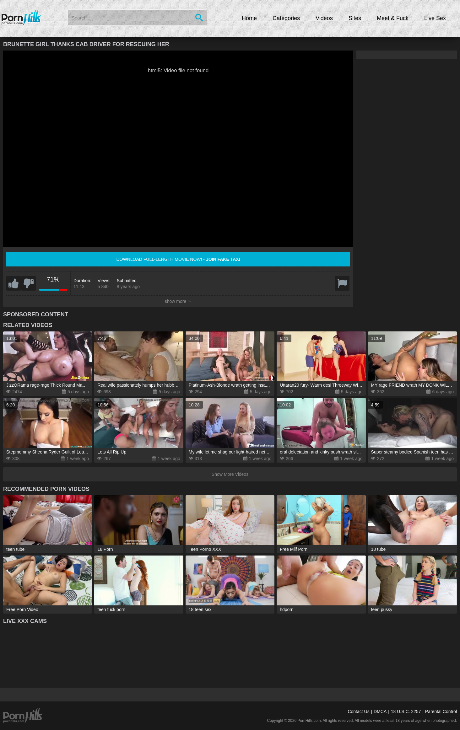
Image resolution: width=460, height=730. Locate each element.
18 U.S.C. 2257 (406, 711)
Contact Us (358, 711)
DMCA (380, 711)
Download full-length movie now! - (178, 259)
